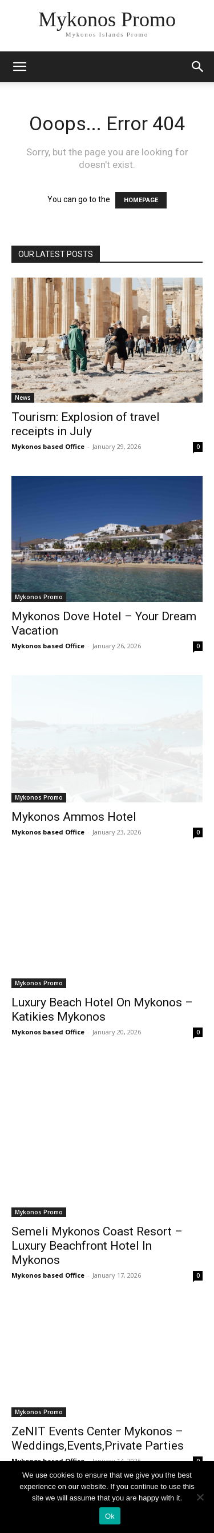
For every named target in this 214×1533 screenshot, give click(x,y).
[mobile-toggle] (19, 66)
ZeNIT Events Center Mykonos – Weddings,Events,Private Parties (97, 1438)
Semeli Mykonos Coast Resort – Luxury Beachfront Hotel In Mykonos (97, 1246)
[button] (198, 66)
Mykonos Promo (39, 597)
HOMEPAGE (141, 200)
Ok (110, 1516)
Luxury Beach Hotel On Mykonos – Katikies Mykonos (102, 1010)
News (23, 398)
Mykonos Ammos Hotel (73, 817)
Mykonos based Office (47, 446)
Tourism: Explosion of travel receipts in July (85, 424)
